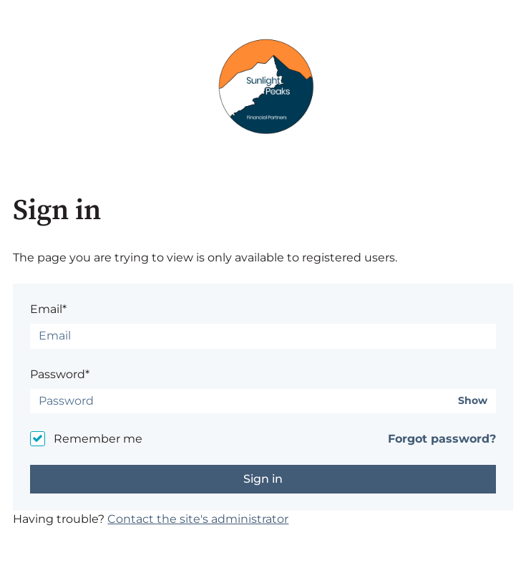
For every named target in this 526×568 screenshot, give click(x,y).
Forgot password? (442, 439)
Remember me (98, 439)
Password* (59, 374)
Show (472, 401)
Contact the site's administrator (197, 519)
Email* (48, 309)
